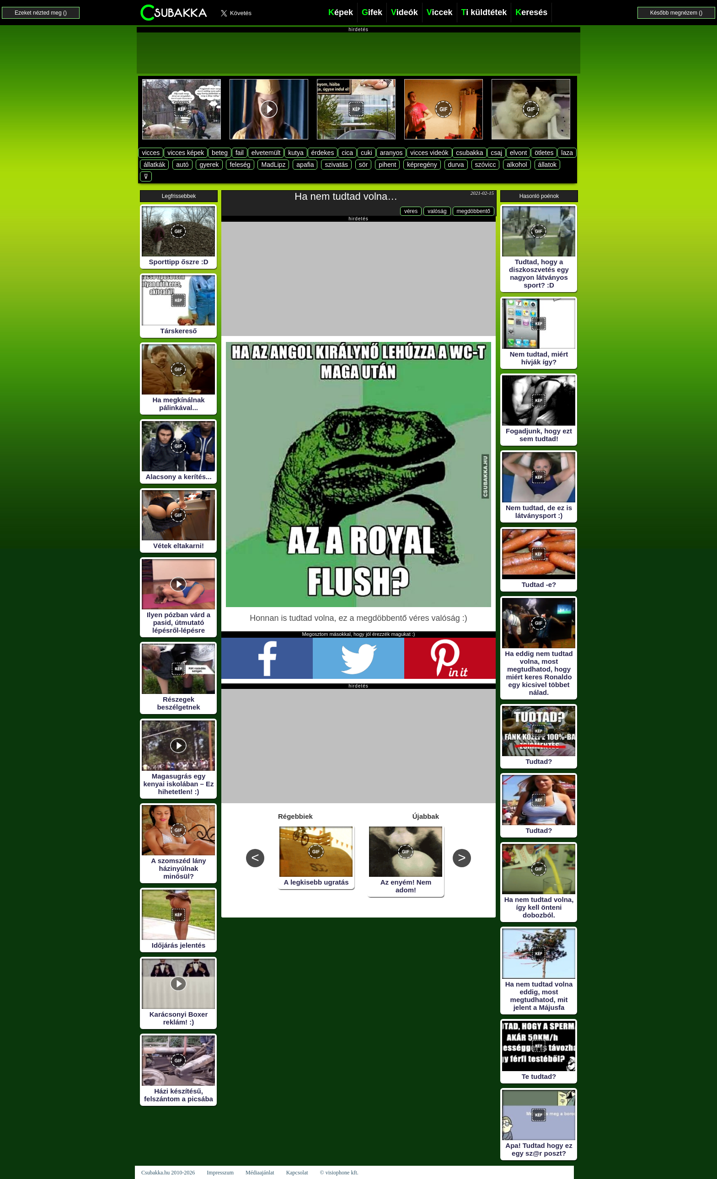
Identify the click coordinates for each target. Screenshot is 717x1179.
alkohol (517, 164)
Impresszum (220, 1172)
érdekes (322, 152)
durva (456, 164)
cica (347, 152)
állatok (547, 164)
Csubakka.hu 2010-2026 (168, 1172)
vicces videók (429, 152)
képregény (422, 164)
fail (239, 152)
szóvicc (485, 164)
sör (363, 164)
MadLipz (273, 164)
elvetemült (266, 152)
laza (567, 152)
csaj (496, 152)
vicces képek (185, 152)
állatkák (154, 164)
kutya (295, 152)
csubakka (469, 152)
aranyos (391, 152)
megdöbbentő (473, 211)
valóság (437, 211)
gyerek (209, 164)
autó (182, 164)
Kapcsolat (297, 1172)
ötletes (544, 152)
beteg (220, 152)
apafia (305, 164)
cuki (366, 152)
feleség (240, 164)
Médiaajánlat (260, 1172)
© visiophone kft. (339, 1172)
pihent (387, 164)
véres (410, 211)
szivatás (336, 164)
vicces (151, 152)
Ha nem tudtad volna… (345, 196)
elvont (518, 152)
